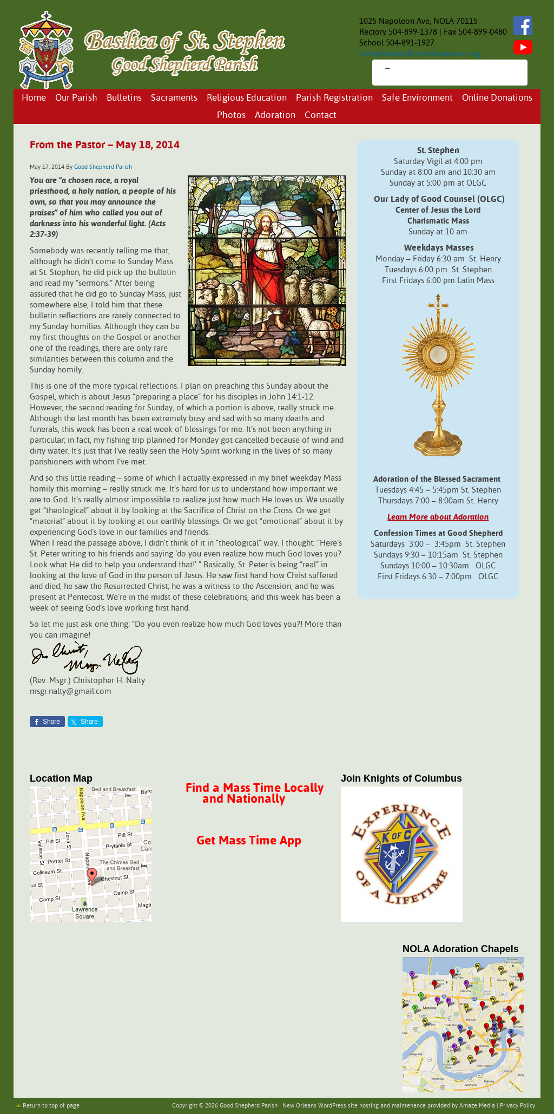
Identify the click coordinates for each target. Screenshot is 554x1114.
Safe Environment (417, 98)
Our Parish (76, 98)
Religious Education (247, 98)
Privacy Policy (517, 1106)
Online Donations (497, 98)
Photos (231, 115)
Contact (321, 115)
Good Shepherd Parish (103, 167)
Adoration (275, 115)
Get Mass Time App (248, 841)
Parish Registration (334, 98)
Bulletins (124, 98)
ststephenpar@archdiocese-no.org (420, 54)
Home (34, 98)
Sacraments (174, 98)
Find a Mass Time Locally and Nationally (255, 793)
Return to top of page (51, 1106)
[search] (440, 73)
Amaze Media (477, 1106)
